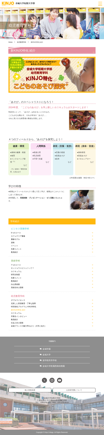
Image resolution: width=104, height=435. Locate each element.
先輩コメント (16, 249)
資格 (13, 242)
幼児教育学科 (21, 42)
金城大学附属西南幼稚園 (54, 366)
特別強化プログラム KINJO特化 (23, 307)
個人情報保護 (30, 390)
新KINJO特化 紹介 (18, 310)
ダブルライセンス (18, 300)
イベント (14, 246)
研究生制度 (15, 275)
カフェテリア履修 (18, 236)
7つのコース (16, 265)
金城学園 (47, 349)
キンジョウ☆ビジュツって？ (22, 268)
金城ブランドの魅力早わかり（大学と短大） (28, 326)
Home (10, 42)
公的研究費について (74, 390)
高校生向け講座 (17, 287)
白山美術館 (15, 284)
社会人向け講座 (17, 323)
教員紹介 (14, 252)
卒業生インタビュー (19, 316)
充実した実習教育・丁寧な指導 (23, 303)
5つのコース (16, 233)
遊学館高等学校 (50, 360)
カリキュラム (16, 271)
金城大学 (47, 355)
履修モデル (15, 239)
